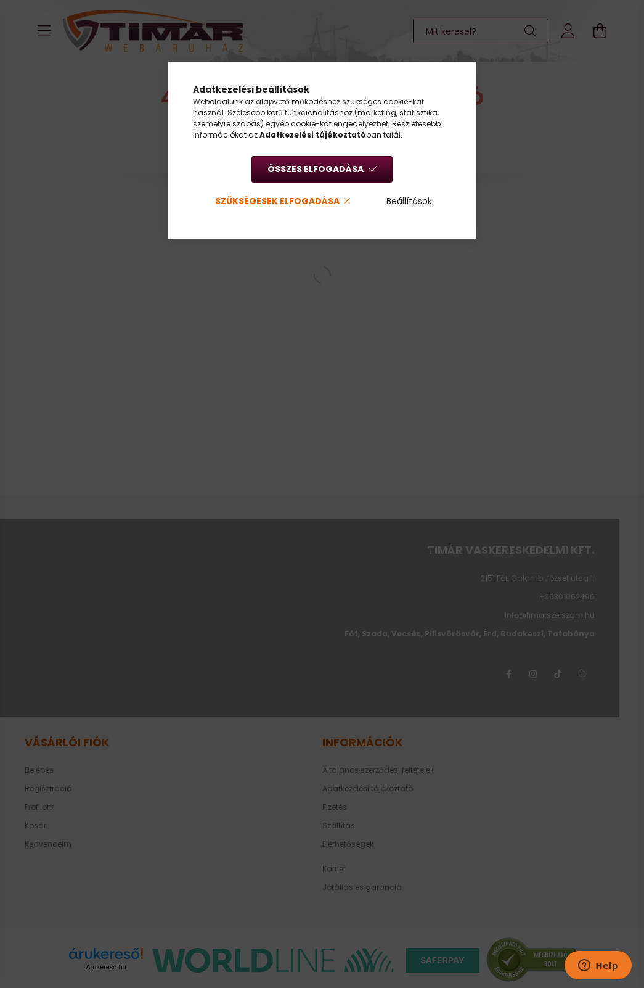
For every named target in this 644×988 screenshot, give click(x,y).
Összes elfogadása (315, 169)
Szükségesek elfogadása (277, 201)
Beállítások (409, 201)
